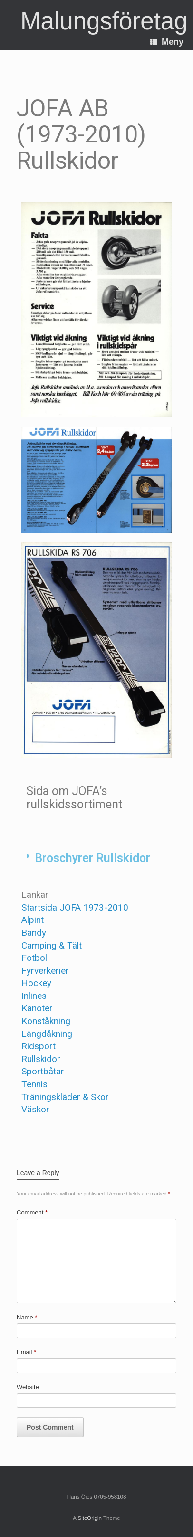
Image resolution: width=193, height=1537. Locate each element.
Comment (32, 1212)
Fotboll (35, 957)
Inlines (34, 995)
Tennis (34, 1084)
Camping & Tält (51, 945)
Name (27, 1317)
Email (26, 1352)
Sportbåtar (42, 1071)
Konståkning (45, 1020)
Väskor (35, 1109)
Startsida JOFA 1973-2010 (74, 907)
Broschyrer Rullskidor (92, 858)
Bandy (33, 932)
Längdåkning (46, 1033)
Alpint (32, 919)
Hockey (36, 982)
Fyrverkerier (45, 970)
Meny (166, 42)
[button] (96, 858)
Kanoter (37, 1008)
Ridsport (38, 1046)
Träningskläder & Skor (65, 1096)
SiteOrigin (89, 1518)
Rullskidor (40, 1058)
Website (28, 1387)
